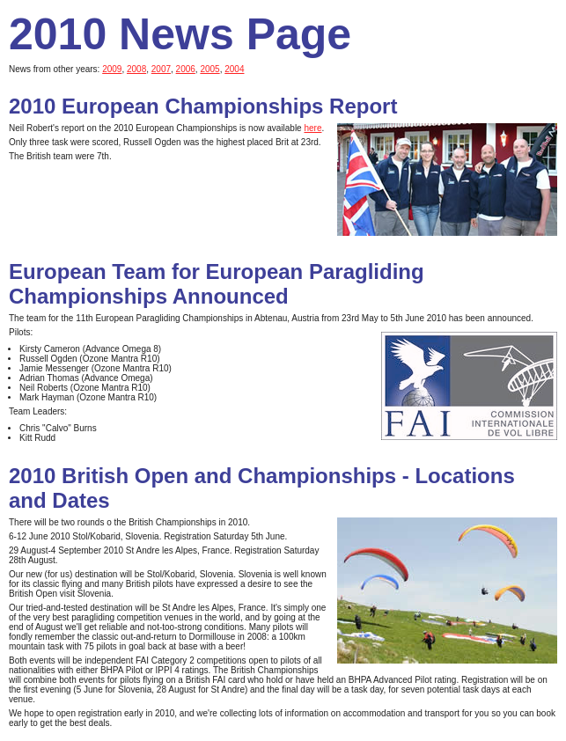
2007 (161, 69)
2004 (234, 69)
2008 (136, 69)
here (312, 128)
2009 (111, 69)
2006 (185, 69)
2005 (209, 69)
